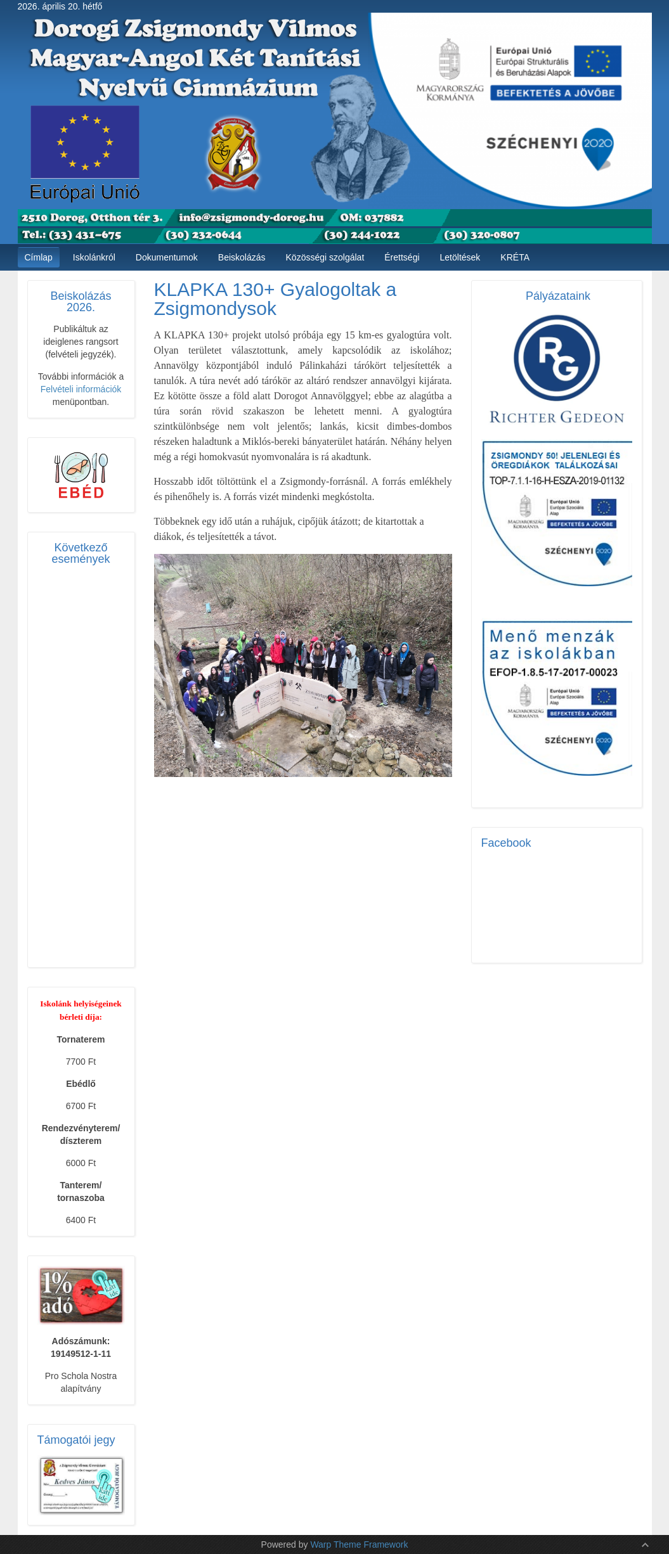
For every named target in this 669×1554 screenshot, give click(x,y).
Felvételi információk (81, 389)
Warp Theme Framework (359, 1544)
